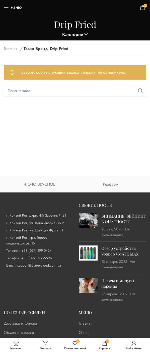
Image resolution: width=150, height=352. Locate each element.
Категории (72, 34)
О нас (84, 332)
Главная (11, 49)
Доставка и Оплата (20, 323)
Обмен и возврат (19, 332)
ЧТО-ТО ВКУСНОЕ (39, 184)
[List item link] (37, 250)
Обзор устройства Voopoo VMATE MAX (119, 250)
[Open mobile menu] (12, 8)
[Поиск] (75, 90)
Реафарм (110, 184)
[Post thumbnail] (88, 225)
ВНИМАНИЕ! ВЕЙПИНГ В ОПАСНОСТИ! (123, 218)
